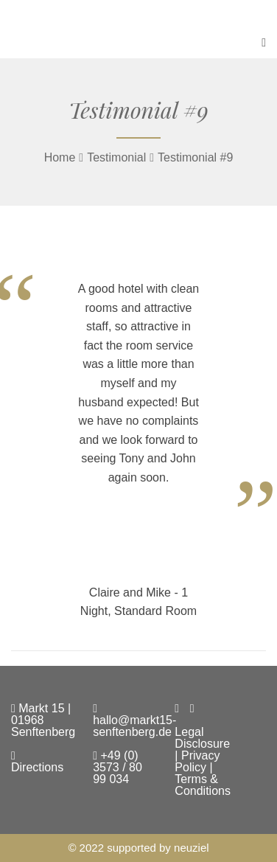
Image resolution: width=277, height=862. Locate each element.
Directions (37, 762)
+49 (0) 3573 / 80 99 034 (117, 767)
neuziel (191, 847)
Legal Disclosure (202, 738)
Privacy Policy (197, 761)
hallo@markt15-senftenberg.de (134, 720)
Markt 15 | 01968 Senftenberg (43, 720)
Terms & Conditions (203, 785)
